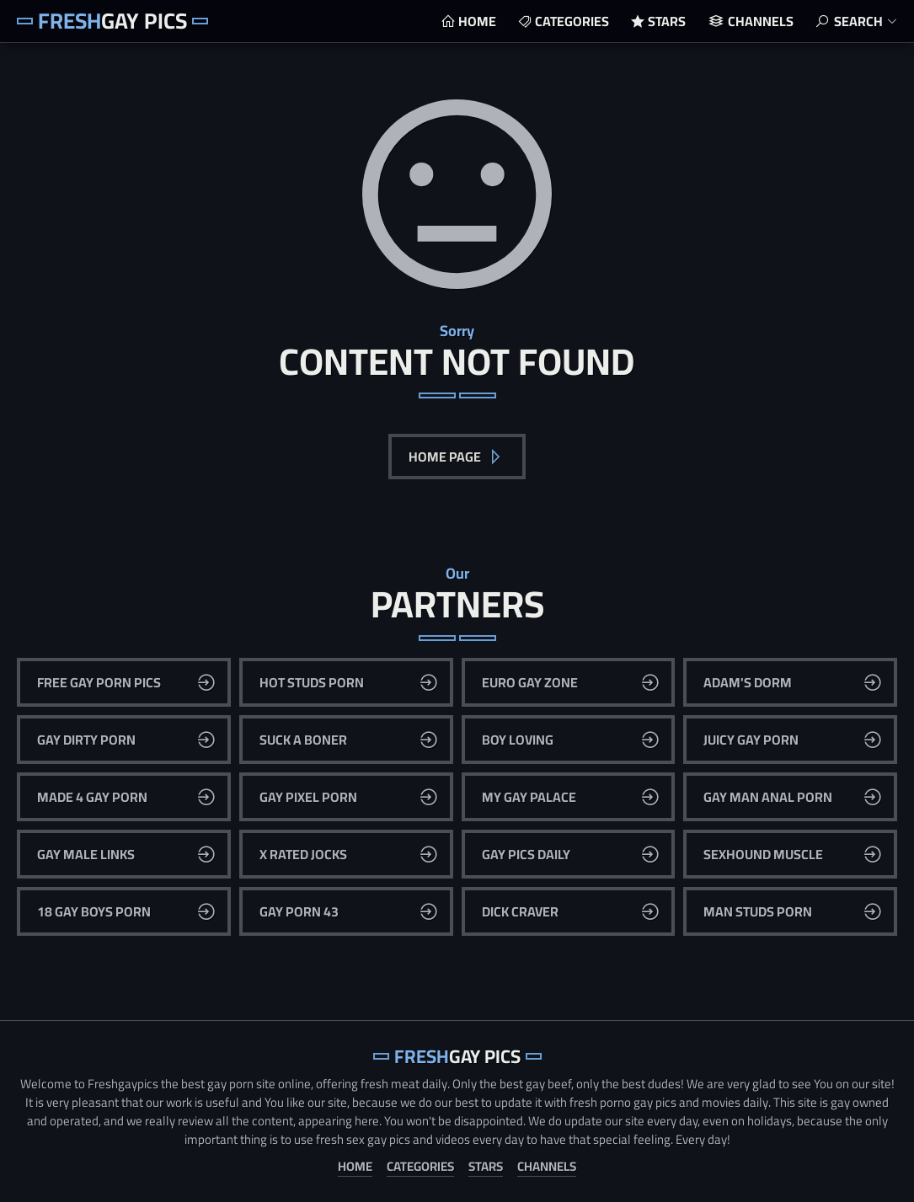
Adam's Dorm (747, 682)
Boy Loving (517, 739)
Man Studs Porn (757, 911)
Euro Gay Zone (530, 682)
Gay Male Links (86, 854)
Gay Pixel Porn (308, 796)
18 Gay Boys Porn (94, 911)
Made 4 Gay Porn (92, 796)
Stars (667, 21)
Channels (761, 21)
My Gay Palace (529, 796)
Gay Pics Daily (526, 854)
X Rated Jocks (303, 854)
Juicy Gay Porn (751, 739)
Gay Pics (112, 20)
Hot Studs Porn (311, 682)
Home (477, 21)
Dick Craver (520, 911)
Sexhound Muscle (763, 854)
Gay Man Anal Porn (767, 796)
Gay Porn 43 (299, 911)
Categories (572, 21)
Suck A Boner (303, 739)
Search (858, 21)
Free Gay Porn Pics (99, 682)
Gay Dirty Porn (86, 739)
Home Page (446, 456)
